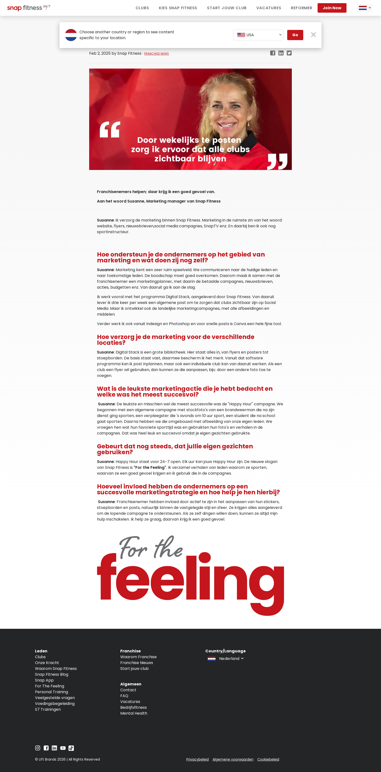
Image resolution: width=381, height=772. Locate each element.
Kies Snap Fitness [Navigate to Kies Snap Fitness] (178, 8)
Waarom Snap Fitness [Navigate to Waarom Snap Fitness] (56, 668)
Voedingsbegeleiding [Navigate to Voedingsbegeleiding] (55, 703)
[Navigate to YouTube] (63, 749)
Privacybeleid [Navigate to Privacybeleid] (197, 759)
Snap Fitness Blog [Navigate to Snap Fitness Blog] (51, 674)
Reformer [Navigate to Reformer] (301, 8)
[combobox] (364, 8)
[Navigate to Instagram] (37, 749)
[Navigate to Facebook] (46, 749)
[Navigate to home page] (29, 10)
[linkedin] (281, 53)
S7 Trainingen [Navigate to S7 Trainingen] (48, 709)
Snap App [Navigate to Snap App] (44, 680)
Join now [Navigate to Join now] (332, 8)
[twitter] (289, 53)
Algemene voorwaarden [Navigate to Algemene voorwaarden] (233, 759)
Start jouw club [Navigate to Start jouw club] (227, 8)
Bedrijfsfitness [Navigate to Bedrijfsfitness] (133, 707)
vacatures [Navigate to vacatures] (268, 8)
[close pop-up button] (313, 35)
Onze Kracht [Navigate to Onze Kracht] (47, 663)
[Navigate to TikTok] (71, 749)
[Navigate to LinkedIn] (54, 749)
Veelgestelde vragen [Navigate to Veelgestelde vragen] (55, 698)
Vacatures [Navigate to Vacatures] (130, 701)
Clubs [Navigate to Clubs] (142, 8)
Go (295, 35)
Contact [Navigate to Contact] (128, 690)
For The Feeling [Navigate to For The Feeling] (49, 686)
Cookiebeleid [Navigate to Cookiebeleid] (268, 759)
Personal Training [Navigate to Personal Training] (51, 692)
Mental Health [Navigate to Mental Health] (133, 713)
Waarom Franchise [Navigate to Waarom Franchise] (138, 657)
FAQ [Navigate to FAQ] (124, 696)
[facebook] (272, 53)
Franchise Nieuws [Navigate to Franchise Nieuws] (136, 663)
